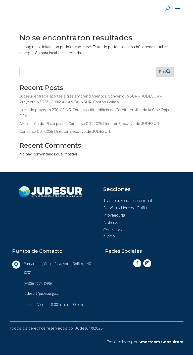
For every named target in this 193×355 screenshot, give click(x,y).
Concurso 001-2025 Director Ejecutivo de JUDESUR (64, 131)
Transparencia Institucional (127, 200)
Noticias (110, 222)
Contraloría (113, 230)
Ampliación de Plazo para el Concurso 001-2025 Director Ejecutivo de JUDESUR (89, 123)
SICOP (109, 237)
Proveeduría (114, 215)
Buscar (165, 72)
